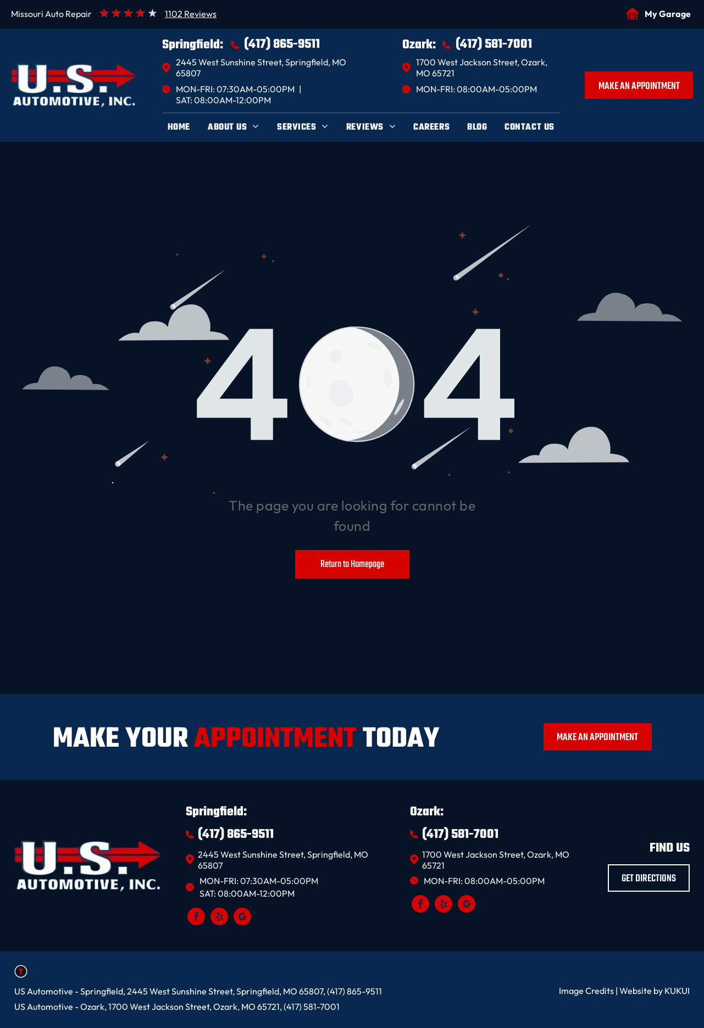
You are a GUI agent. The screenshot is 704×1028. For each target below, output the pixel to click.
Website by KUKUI (654, 990)
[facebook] (196, 918)
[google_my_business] (242, 918)
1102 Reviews (191, 13)
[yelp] (219, 918)
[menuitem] (179, 127)
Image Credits (586, 990)
